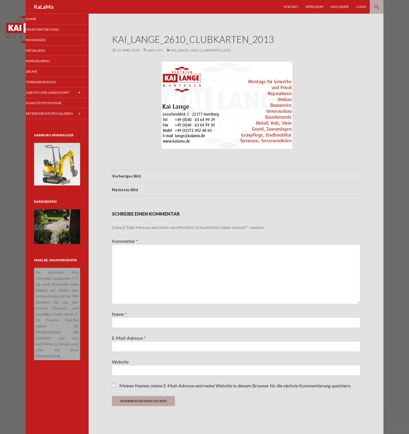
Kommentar (125, 241)
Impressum (314, 7)
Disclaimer (340, 7)
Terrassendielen (48, 83)
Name (119, 314)
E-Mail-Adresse (129, 338)
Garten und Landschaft (54, 93)
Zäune (39, 72)
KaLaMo (44, 7)
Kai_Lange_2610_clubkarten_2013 (201, 50)
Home (38, 19)
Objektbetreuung (49, 30)
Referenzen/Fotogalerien (55, 115)
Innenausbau (45, 61)
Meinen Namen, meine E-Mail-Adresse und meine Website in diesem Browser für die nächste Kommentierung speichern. (235, 385)
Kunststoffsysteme (50, 104)
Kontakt (291, 7)
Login (361, 7)
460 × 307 (155, 50)
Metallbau (43, 51)
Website (120, 361)
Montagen (43, 40)
